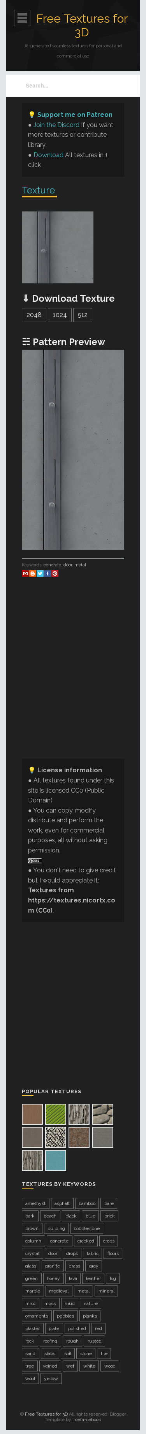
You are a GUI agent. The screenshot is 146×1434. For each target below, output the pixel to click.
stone (86, 1353)
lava (73, 1278)
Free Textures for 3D (82, 25)
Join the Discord (56, 125)
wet (70, 1366)
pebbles (65, 1316)
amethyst (35, 1203)
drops (72, 1253)
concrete (52, 565)
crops (108, 1241)
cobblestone (87, 1228)
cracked (85, 1241)
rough (72, 1341)
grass (74, 1266)
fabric (93, 1253)
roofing (50, 1341)
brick (109, 1216)
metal (80, 565)
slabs (49, 1353)
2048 (34, 315)
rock (29, 1341)
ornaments (36, 1316)
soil (67, 1353)
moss (50, 1303)
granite (52, 1266)
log (113, 1278)
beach (50, 1216)
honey (53, 1278)
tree (29, 1366)
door (67, 565)
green (31, 1278)
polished (77, 1328)
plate (54, 1328)
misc (30, 1303)
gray (94, 1266)
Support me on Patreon (75, 114)
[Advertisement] (73, 679)
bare (109, 1203)
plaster (32, 1328)
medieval (59, 1291)
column (33, 1241)
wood (110, 1366)
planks (90, 1316)
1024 (60, 315)
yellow (51, 1378)
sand (30, 1353)
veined (50, 1366)
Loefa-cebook (86, 1419)
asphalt (62, 1203)
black (71, 1216)
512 (83, 315)
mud (70, 1303)
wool (30, 1378)
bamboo (87, 1203)
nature (91, 1303)
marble (32, 1291)
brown (32, 1228)
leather (93, 1278)
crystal (32, 1253)
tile (104, 1353)
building (56, 1228)
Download (48, 155)
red (98, 1328)
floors (113, 1253)
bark (30, 1216)
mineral (106, 1291)
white (89, 1366)
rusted (95, 1341)
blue (90, 1216)
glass (30, 1266)
